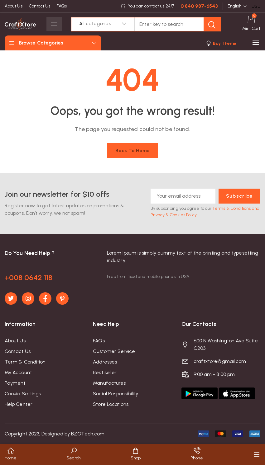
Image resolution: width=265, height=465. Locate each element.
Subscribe (239, 196)
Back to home (132, 150)
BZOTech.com (87, 434)
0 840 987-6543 (199, 6)
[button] (221, 43)
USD (256, 6)
